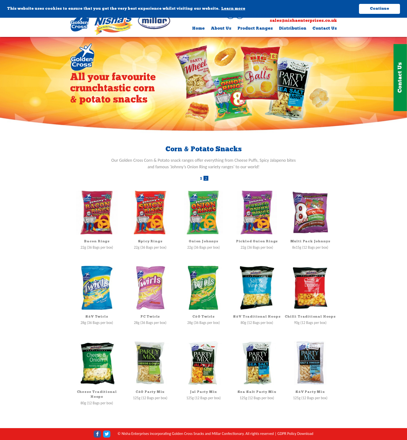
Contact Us (324, 28)
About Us (221, 28)
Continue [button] (379, 9)
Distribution (292, 28)
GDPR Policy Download (295, 433)
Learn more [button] (233, 9)
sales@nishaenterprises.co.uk (303, 21)
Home (198, 28)
